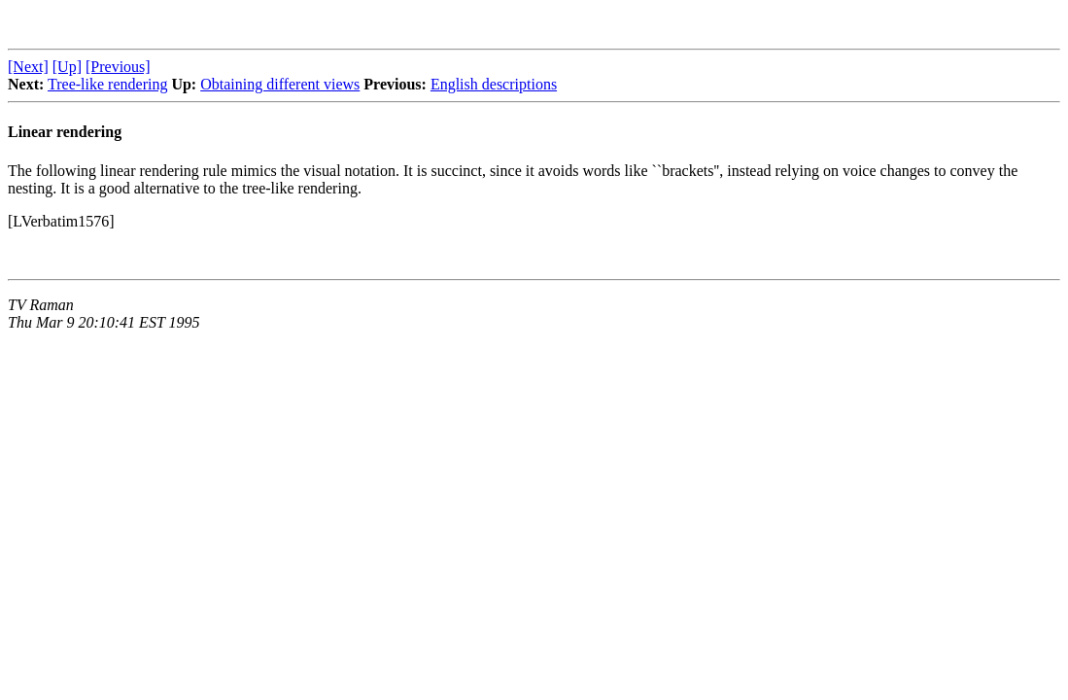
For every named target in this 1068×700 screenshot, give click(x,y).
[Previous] (118, 66)
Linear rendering (64, 131)
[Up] (67, 66)
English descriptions (494, 84)
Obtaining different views (280, 84)
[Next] (28, 66)
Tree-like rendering (107, 84)
